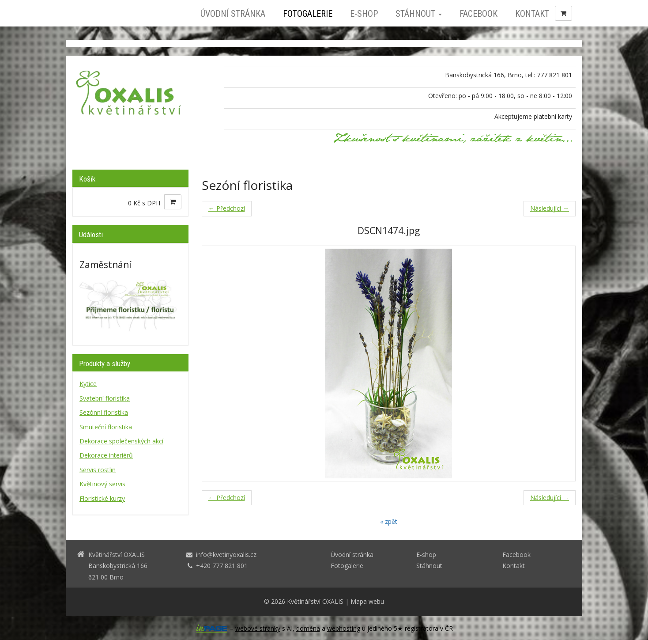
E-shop (364, 13)
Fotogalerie (307, 13)
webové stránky (257, 628)
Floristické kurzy (102, 498)
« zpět (388, 521)
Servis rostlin (97, 470)
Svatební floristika (104, 398)
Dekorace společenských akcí (121, 441)
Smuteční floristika (105, 427)
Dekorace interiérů (106, 455)
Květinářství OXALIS (315, 601)
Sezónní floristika (103, 412)
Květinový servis (102, 484)
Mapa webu (367, 601)
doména (308, 628)
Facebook (478, 13)
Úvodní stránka (232, 13)
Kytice (88, 383)
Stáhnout (419, 13)
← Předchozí (226, 208)
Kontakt (532, 13)
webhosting (343, 628)
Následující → (549, 208)
